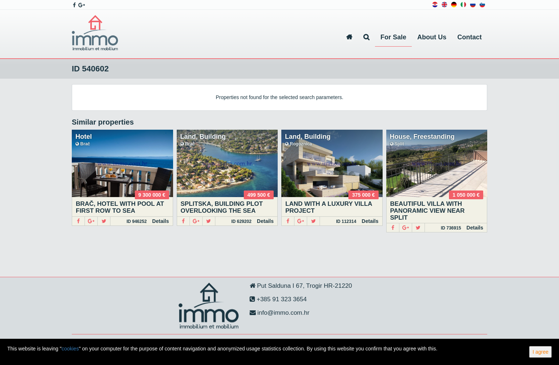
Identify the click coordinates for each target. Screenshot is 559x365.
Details (160, 221)
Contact (469, 37)
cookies (70, 349)
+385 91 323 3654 (281, 299)
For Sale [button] (393, 37)
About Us (431, 37)
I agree (540, 352)
